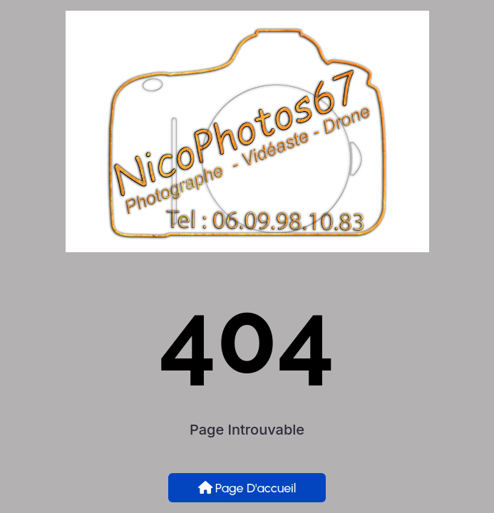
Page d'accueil (247, 488)
